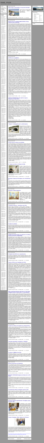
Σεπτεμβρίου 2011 (3, 232)
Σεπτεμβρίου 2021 (3, 83)
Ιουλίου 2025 (2, 27)
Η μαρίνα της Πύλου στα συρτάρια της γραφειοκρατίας (19, 325)
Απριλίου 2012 (2, 223)
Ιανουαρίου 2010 (3, 257)
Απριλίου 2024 (2, 45)
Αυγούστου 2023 (3, 55)
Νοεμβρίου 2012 (3, 214)
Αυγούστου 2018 (3, 129)
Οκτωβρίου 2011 (3, 231)
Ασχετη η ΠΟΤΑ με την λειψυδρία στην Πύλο (17, 262)
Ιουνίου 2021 (2, 87)
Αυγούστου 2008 (3, 278)
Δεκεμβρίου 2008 (3, 273)
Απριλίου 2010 (2, 253)
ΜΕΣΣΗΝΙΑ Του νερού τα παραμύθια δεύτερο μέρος (3, 9)
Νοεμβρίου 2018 (3, 125)
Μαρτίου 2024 (2, 46)
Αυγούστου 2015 (3, 173)
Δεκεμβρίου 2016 (3, 153)
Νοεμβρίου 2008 (3, 274)
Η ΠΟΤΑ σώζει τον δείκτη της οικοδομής (16, 142)
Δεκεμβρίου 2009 (3, 258)
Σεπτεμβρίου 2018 (3, 127)
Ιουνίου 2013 (2, 205)
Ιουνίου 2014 (2, 190)
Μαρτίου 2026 (2, 17)
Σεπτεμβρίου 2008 (3, 276)
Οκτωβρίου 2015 (3, 170)
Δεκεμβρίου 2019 (3, 109)
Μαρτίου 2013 (2, 208)
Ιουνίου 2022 (2, 72)
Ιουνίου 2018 (2, 131)
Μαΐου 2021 (2, 88)
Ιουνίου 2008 (2, 280)
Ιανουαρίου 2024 (3, 49)
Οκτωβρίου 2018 (3, 126)
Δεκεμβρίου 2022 (3, 65)
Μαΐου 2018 (2, 132)
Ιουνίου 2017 (2, 146)
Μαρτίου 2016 (2, 164)
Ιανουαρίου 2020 (3, 108)
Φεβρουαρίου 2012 (3, 225)
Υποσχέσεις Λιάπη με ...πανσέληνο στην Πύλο (17, 205)
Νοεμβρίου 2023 (3, 51)
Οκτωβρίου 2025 (3, 23)
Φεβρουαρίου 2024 (3, 47)
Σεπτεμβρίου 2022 (3, 68)
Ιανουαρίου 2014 (3, 196)
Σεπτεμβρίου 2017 (3, 142)
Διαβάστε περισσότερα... (22, 12)
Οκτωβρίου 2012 (3, 215)
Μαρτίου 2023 (2, 61)
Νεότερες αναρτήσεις (11, 438)
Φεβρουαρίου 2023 (3, 62)
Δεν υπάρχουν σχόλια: (21, 17)
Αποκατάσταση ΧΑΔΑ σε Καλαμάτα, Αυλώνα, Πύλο (18, 389)
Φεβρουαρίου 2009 (3, 270)
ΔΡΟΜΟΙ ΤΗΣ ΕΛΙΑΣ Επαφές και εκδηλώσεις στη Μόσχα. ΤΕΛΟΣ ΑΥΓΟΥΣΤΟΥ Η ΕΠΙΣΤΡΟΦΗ (19, 235)
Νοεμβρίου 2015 (3, 169)
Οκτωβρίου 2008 (3, 275)
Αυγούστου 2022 (3, 70)
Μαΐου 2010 (2, 252)
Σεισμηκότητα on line (3, 12)
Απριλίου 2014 (2, 192)
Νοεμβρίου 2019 (3, 110)
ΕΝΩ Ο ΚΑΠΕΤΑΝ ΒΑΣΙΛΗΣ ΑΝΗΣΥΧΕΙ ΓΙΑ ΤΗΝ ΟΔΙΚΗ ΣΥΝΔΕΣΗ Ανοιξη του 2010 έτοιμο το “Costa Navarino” (19, 292)
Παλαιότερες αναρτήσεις (27, 438)
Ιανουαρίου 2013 (3, 211)
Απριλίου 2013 (2, 207)
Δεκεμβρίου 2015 (3, 168)
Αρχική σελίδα (19, 438)
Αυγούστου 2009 (3, 263)
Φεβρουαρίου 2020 (3, 106)
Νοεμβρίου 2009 (3, 259)
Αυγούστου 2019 (3, 114)
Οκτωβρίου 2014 (3, 185)
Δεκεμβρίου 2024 (3, 35)
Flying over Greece (3, 7)
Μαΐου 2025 (2, 29)
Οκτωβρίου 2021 (3, 82)
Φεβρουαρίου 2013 (3, 209)
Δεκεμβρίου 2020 (3, 94)
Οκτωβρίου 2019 (3, 111)
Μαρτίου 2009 (2, 269)
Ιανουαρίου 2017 (3, 152)
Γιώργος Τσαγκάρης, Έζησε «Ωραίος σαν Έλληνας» (18, 417)
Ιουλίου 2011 (2, 235)
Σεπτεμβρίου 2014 (3, 186)
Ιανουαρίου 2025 (3, 34)
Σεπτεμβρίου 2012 (3, 216)
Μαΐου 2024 (2, 44)
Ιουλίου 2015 (2, 174)
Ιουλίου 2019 (2, 115)
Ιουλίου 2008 (2, 279)
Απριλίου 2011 (2, 238)
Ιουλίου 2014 (2, 189)
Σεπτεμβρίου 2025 (3, 24)
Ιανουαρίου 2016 (3, 167)
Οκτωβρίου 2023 (3, 52)
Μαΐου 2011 (2, 237)
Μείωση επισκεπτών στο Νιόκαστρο (15, 363)
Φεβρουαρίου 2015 (3, 180)
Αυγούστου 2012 (3, 218)
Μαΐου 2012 (2, 222)
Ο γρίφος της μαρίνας (12, 223)
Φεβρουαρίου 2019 (3, 121)
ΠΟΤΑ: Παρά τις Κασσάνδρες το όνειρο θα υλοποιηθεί (19, 7)
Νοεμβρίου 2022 (3, 66)
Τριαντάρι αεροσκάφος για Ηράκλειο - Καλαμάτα (17, 341)
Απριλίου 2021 (2, 89)
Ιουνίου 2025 (2, 28)
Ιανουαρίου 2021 (3, 93)
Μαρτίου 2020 (2, 105)
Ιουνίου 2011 (2, 236)
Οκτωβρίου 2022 (3, 67)
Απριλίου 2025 (2, 30)
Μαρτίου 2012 (2, 224)
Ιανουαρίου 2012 (3, 227)
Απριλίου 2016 (2, 163)
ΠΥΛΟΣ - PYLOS (6, 2)
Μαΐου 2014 (2, 191)
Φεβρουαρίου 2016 (3, 165)
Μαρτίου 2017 (2, 149)
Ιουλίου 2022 (2, 71)
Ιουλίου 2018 (2, 130)
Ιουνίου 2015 (2, 175)
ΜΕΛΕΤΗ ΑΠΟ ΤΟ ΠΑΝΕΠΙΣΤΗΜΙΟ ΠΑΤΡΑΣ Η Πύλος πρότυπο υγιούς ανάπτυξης (18, 22)
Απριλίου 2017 (2, 148)
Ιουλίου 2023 (2, 56)
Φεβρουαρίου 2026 (3, 18)
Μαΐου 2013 (2, 206)
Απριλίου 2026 (2, 16)
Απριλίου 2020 (2, 104)
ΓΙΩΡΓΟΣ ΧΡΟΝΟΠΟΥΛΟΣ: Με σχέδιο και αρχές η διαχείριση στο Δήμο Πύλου (18, 98)
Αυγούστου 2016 (3, 158)
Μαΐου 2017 (2, 147)
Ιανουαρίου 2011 (3, 242)
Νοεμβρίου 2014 (3, 184)
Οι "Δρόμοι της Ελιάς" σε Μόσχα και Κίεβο (16, 164)
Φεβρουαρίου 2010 (3, 255)
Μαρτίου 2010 (2, 254)
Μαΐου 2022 (2, 73)
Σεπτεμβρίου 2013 (3, 201)
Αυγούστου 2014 (3, 188)
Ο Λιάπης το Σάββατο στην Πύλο (14, 352)
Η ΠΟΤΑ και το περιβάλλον (13, 57)
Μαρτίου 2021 (2, 90)
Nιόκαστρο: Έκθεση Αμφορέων (14, 190)
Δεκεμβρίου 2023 (3, 50)
